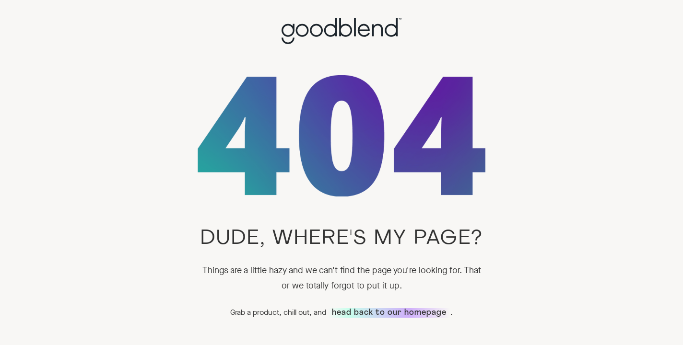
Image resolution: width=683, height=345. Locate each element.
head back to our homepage (389, 313)
